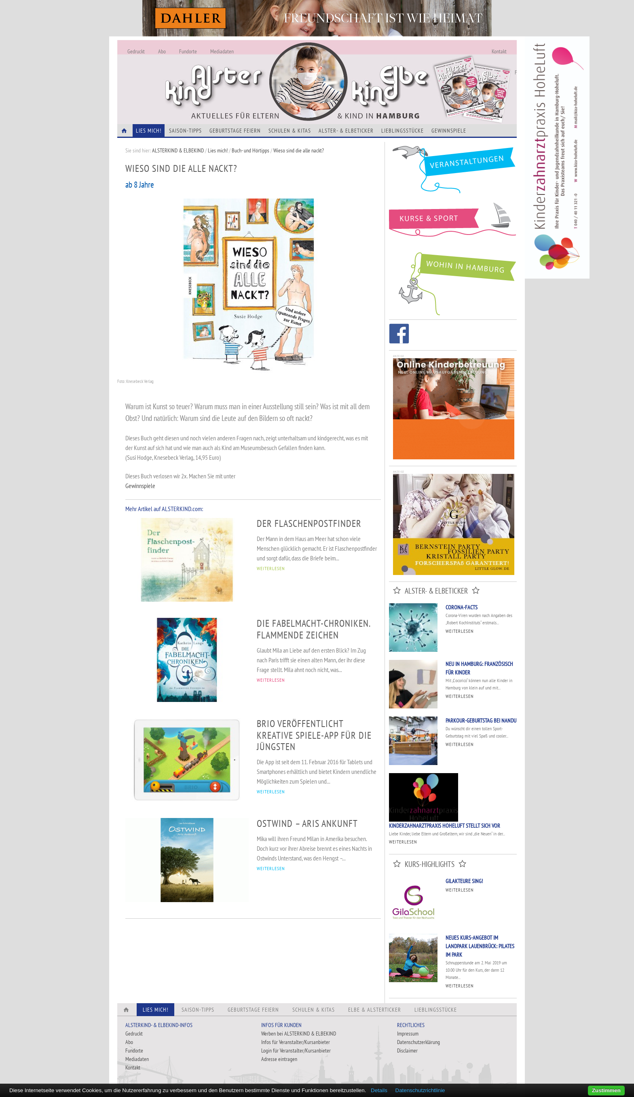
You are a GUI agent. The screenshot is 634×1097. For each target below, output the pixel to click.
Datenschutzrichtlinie (420, 1090)
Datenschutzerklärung (418, 1042)
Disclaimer (407, 1050)
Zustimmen (606, 1090)
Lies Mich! (148, 130)
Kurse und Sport (453, 224)
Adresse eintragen (279, 1059)
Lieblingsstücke (402, 130)
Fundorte (188, 51)
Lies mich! (218, 150)
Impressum (407, 1033)
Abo (162, 51)
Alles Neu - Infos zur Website (251, 72)
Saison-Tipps (185, 130)
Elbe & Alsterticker (374, 1009)
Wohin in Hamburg (453, 282)
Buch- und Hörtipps (251, 150)
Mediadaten (222, 51)
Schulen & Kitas (289, 130)
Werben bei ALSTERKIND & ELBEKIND (298, 1033)
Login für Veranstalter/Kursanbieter (296, 1050)
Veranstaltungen (453, 172)
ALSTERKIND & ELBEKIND (178, 150)
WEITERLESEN (271, 568)
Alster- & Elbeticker (346, 130)
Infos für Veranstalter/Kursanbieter (295, 1042)
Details (379, 1090)
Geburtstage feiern (235, 130)
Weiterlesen (459, 631)
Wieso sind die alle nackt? (298, 150)
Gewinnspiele (448, 130)
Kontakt (499, 51)
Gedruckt (136, 51)
